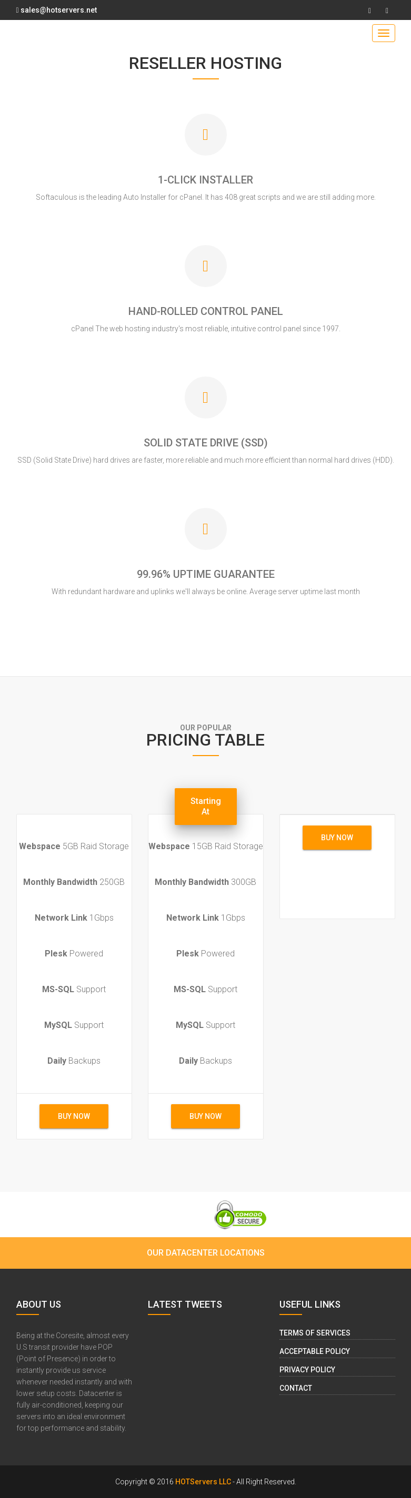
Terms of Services (314, 1333)
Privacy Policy (307, 1369)
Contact (295, 1388)
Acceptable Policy (314, 1351)
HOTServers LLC (203, 1481)
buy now (74, 1116)
